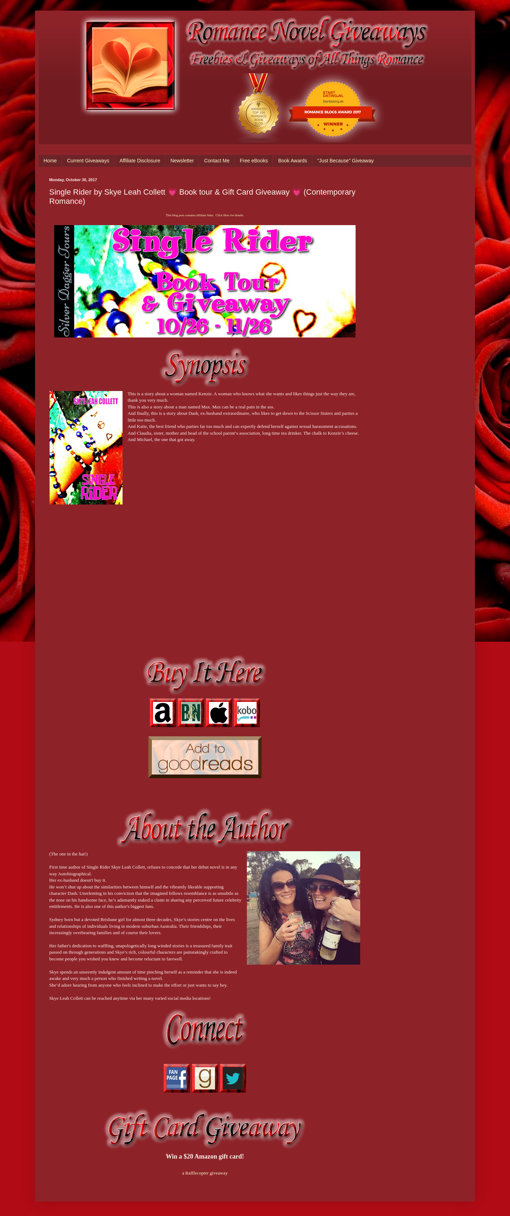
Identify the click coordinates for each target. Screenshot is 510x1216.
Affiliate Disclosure (139, 160)
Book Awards (292, 160)
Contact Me (217, 160)
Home (50, 160)
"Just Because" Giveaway (345, 160)
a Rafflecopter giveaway (205, 1173)
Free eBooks (254, 160)
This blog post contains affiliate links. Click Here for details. (205, 215)
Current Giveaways (88, 160)
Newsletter (182, 160)
